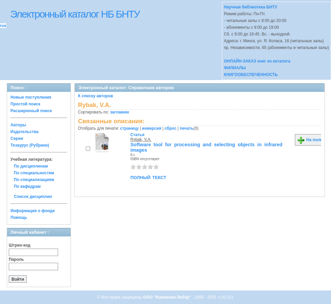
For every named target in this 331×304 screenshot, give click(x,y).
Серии (16, 138)
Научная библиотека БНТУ (250, 7)
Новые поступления (30, 97)
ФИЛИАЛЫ (235, 68)
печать (187, 128)
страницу (129, 128)
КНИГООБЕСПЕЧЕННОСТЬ (251, 74)
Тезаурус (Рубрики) (29, 145)
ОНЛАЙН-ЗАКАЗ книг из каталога (257, 61)
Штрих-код (19, 245)
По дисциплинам (31, 166)
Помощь (18, 217)
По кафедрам (27, 186)
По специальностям (34, 173)
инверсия (151, 128)
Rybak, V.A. (140, 139)
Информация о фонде (32, 210)
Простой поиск (25, 104)
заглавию (119, 112)
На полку (310, 139)
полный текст (148, 177)
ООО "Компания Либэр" (167, 297)
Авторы (18, 125)
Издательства (24, 131)
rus (3, 25)
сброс (170, 128)
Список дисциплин (33, 196)
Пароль (16, 259)
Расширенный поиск (31, 110)
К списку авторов (95, 96)
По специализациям (34, 179)
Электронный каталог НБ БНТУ (74, 14)
